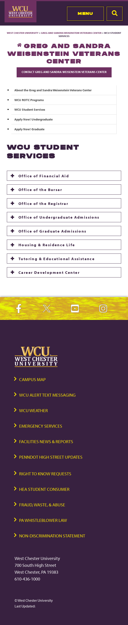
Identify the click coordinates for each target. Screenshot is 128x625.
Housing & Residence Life (46, 244)
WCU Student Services (29, 109)
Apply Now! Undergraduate (33, 119)
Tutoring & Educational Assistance (56, 258)
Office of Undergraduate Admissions (59, 217)
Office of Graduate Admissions (52, 230)
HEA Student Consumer (44, 489)
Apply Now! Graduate (29, 129)
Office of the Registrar (43, 203)
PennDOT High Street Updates (50, 457)
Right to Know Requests (45, 473)
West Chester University (22, 32)
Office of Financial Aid (43, 175)
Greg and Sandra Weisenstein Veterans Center (71, 32)
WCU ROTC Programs (29, 100)
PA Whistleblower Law (43, 520)
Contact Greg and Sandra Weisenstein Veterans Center (64, 72)
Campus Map (32, 379)
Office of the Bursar (40, 189)
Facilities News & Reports (46, 441)
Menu (85, 13)
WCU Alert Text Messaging (47, 395)
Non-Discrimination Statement (52, 536)
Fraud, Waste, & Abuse (42, 504)
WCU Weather (33, 410)
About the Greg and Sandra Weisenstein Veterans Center (53, 90)
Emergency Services (40, 426)
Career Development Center (49, 272)
